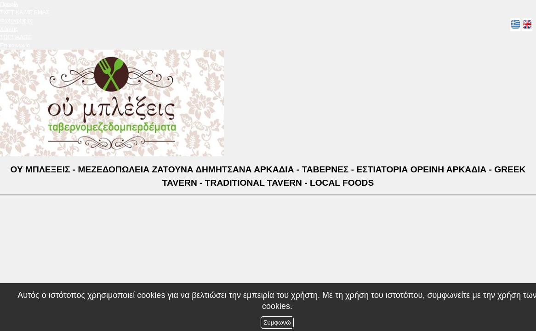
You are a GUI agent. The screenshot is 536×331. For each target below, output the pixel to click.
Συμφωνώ (277, 322)
